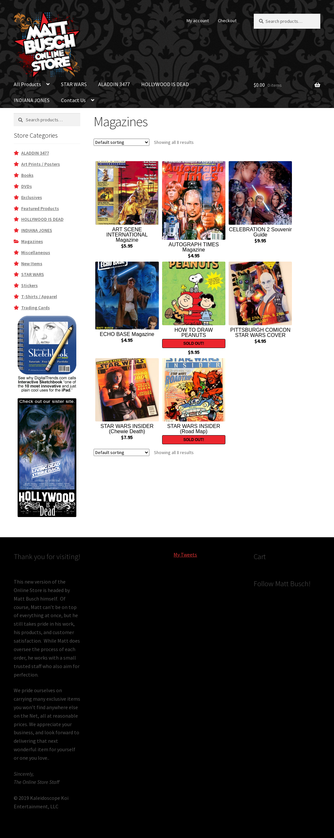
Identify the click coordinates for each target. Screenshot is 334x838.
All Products (27, 84)
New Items (31, 264)
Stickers (29, 285)
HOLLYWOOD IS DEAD (165, 84)
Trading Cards (35, 308)
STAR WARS (74, 84)
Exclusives (31, 197)
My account (198, 20)
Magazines (32, 241)
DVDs (26, 186)
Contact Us (73, 100)
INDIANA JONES (32, 100)
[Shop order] (121, 142)
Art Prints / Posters (40, 164)
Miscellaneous (35, 252)
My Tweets (185, 554)
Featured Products (40, 208)
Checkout (227, 20)
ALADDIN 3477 (114, 84)
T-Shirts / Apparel (39, 296)
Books (27, 175)
